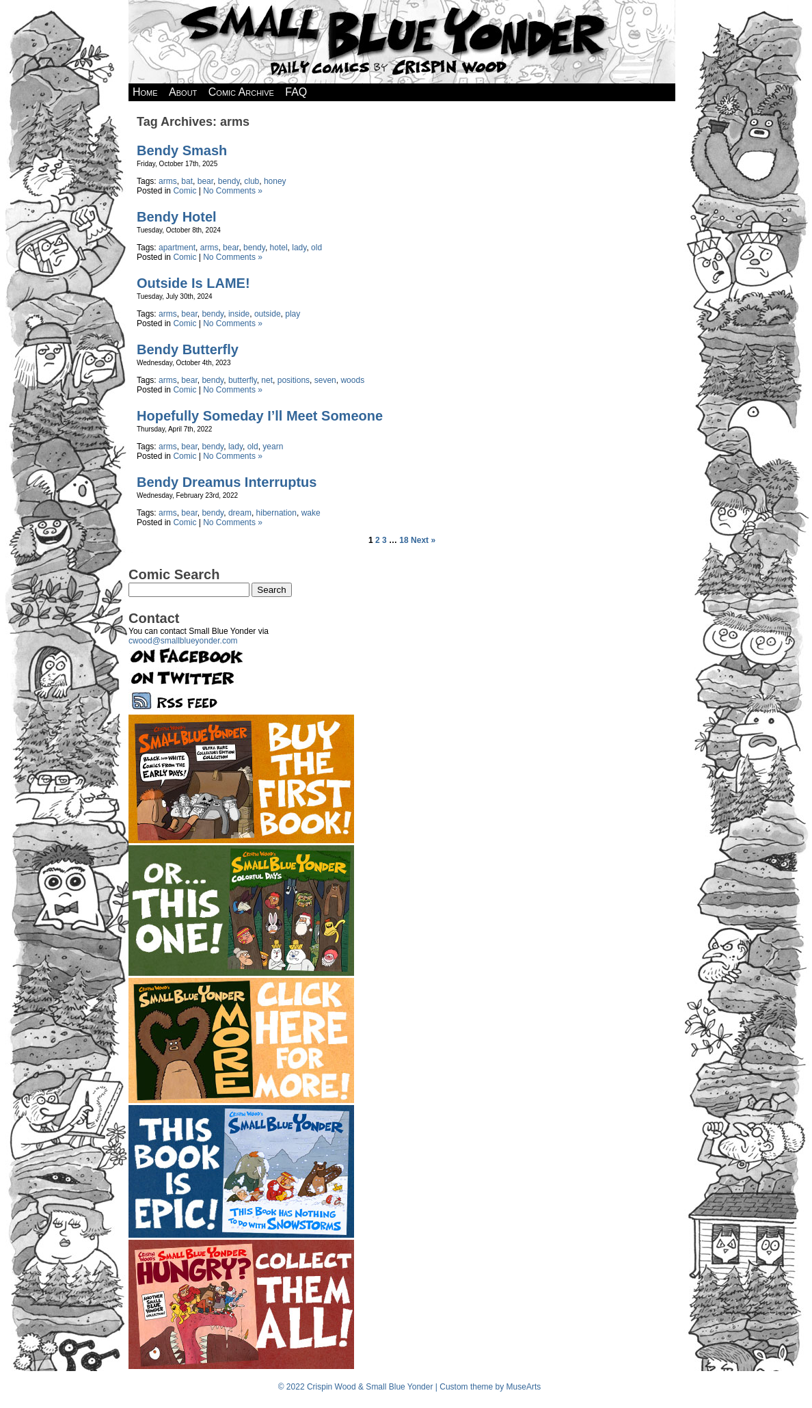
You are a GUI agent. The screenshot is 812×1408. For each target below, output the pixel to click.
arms (168, 181)
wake (311, 513)
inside (238, 314)
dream (240, 513)
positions (294, 380)
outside (267, 314)
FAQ (296, 92)
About (183, 92)
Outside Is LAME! (193, 283)
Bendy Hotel (177, 216)
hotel (279, 247)
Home (145, 92)
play (292, 314)
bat (187, 181)
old (316, 247)
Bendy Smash (182, 150)
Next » (423, 540)
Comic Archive (241, 92)
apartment (177, 247)
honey (275, 181)
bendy (229, 181)
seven (325, 380)
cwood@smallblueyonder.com (183, 641)
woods (352, 380)
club (251, 181)
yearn (272, 446)
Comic (184, 191)
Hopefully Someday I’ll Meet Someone (260, 415)
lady (299, 247)
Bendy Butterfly (188, 349)
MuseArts (523, 1387)
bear (205, 181)
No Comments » (232, 191)
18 (403, 540)
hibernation (276, 513)
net (267, 380)
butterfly (242, 380)
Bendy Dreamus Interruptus (226, 482)
